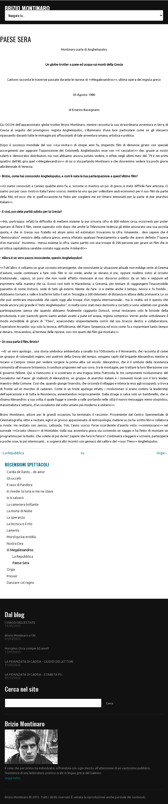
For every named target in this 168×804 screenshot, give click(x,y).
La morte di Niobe (19, 511)
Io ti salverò (15, 498)
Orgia (11, 569)
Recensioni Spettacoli (27, 464)
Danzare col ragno (20, 583)
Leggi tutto (12, 778)
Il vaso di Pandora (19, 485)
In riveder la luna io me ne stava (30, 491)
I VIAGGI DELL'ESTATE (20, 622)
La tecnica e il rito (19, 524)
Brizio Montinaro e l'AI (20, 635)
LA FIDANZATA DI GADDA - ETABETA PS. (34, 674)
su (82, 453)
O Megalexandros (20, 550)
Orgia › (161, 453)
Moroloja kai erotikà (21, 537)
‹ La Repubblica (13, 453)
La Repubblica (22, 556)
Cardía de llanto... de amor (26, 472)
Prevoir (12, 576)
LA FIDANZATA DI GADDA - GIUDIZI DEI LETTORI (39, 661)
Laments (13, 530)
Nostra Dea (15, 544)
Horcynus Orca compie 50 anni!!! (27, 648)
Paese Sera (20, 563)
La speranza (16, 517)
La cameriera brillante (23, 504)
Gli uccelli (14, 478)
